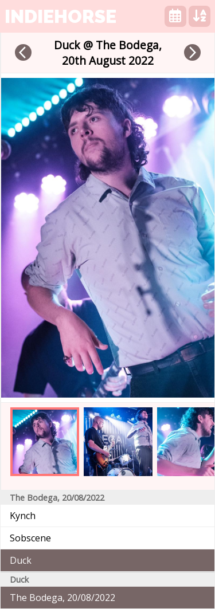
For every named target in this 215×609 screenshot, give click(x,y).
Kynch (23, 515)
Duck (21, 560)
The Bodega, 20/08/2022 (62, 597)
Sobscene (30, 538)
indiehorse (60, 16)
